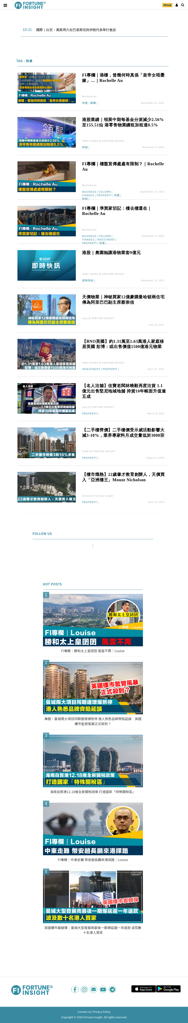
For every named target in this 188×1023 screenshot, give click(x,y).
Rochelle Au (89, 96)
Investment (106, 239)
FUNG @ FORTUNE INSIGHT (98, 451)
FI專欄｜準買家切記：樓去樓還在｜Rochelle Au (117, 211)
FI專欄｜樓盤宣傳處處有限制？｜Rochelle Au (123, 167)
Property (104, 195)
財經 (85, 147)
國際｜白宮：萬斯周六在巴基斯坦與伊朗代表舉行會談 (76, 30)
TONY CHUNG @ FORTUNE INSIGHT (103, 140)
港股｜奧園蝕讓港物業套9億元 (111, 252)
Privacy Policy (101, 1012)
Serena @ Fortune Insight (97, 495)
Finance (88, 195)
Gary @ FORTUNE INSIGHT (98, 318)
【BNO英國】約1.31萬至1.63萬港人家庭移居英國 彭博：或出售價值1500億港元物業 (123, 344)
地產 (85, 103)
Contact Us (84, 1012)
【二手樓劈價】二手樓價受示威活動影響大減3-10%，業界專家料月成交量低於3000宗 (123, 433)
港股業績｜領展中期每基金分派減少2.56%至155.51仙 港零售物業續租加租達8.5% (123, 122)
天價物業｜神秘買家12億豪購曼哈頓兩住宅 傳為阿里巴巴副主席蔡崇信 (123, 300)
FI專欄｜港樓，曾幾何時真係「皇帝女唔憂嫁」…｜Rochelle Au (123, 78)
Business (89, 192)
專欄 (93, 103)
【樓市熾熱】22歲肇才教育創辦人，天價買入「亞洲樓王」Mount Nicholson (123, 477)
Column (105, 192)
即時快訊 (87, 280)
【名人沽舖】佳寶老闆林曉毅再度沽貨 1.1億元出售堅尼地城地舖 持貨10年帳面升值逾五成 (124, 391)
